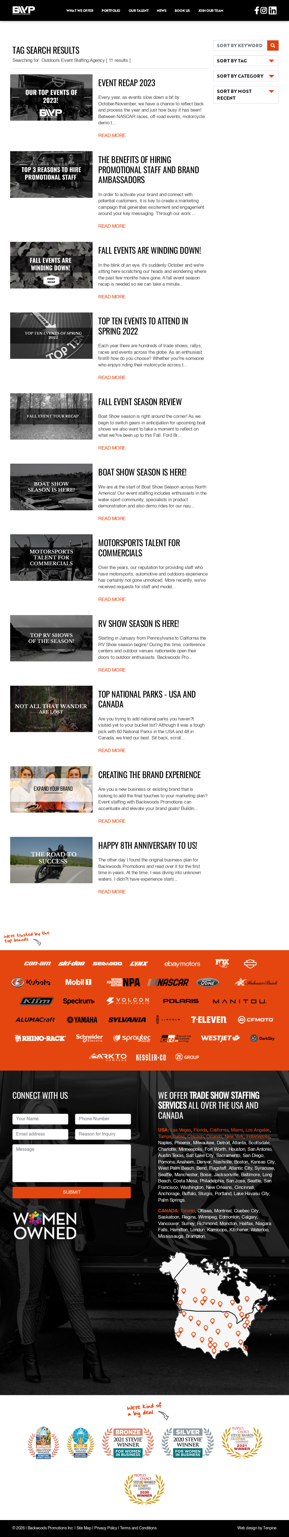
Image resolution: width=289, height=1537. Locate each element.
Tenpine (270, 1528)
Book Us (182, 10)
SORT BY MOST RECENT (234, 94)
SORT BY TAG (232, 61)
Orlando (213, 1136)
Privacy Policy (105, 1528)
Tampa (164, 1136)
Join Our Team (210, 10)
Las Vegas (180, 1130)
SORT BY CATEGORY (240, 76)
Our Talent (138, 10)
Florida (200, 1130)
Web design (247, 1528)
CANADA (168, 1211)
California (219, 1130)
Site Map (83, 1528)
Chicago (195, 1136)
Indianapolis (258, 1136)
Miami (237, 1130)
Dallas (178, 1136)
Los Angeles (258, 1130)
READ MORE (112, 135)
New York (234, 1136)
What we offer (79, 10)
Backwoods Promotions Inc (50, 1528)
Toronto (187, 1211)
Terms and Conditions (138, 1528)
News (161, 10)
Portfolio (111, 10)
